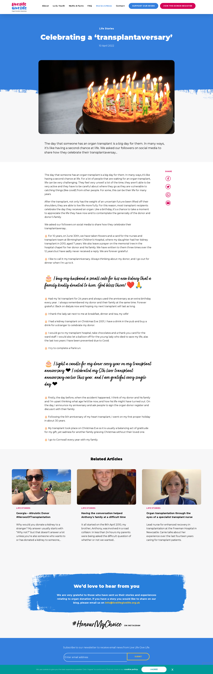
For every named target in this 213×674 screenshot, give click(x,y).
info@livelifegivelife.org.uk (122, 602)
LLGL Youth (59, 6)
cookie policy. (131, 669)
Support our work (143, 6)
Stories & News (104, 6)
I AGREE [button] (154, 669)
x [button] (172, 669)
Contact (120, 6)
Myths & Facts (76, 6)
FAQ (90, 6)
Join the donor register (177, 6)
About (45, 6)
